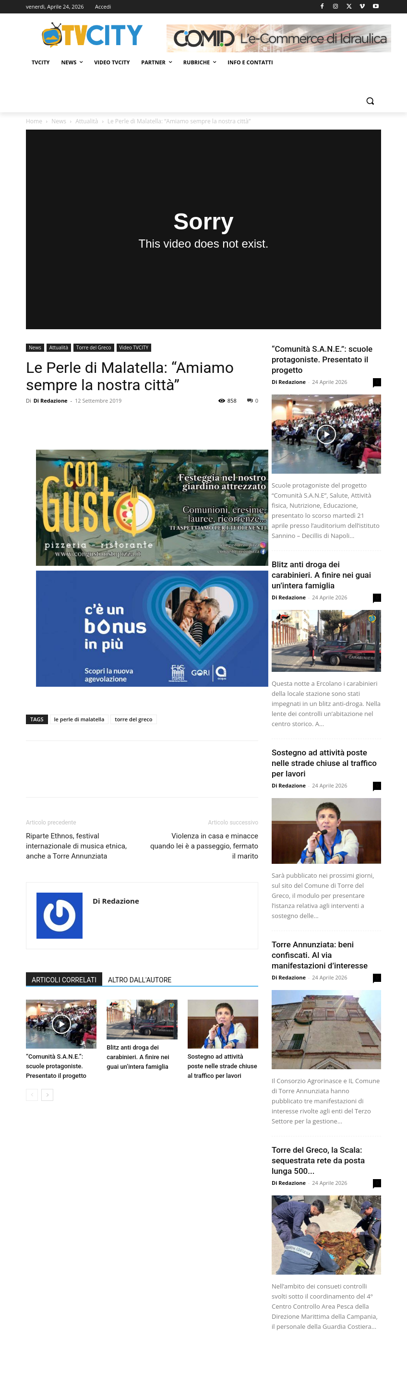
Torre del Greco (93, 347)
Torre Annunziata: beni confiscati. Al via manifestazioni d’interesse (320, 955)
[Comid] (279, 38)
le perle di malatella (79, 719)
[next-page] (47, 1095)
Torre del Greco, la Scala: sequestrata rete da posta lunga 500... (318, 1160)
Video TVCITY (134, 347)
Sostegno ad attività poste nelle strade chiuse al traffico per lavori (222, 1066)
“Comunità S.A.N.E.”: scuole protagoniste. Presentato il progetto (56, 1066)
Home (34, 121)
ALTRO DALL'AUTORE (139, 980)
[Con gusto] (152, 508)
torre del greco (133, 719)
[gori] (152, 629)
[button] (370, 101)
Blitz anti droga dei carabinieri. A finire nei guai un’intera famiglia (138, 1057)
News (58, 121)
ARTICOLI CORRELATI (64, 980)
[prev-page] (32, 1095)
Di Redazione (51, 400)
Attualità (86, 121)
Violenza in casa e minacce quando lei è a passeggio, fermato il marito (204, 846)
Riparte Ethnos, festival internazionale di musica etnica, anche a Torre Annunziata (76, 846)
